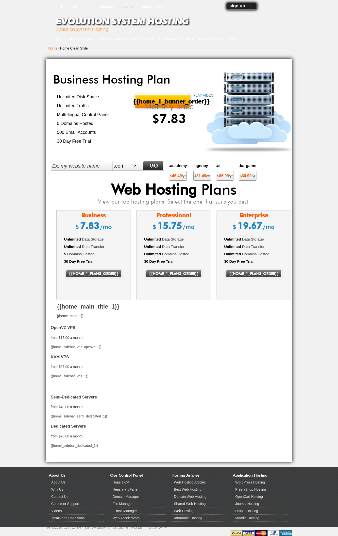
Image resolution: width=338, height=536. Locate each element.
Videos (56, 511)
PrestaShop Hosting (250, 489)
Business (94, 215)
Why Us (57, 489)
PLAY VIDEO (203, 95)
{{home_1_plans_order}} (94, 274)
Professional (173, 215)
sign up (237, 5)
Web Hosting (184, 511)
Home (58, 39)
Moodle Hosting (247, 518)
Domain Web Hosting (190, 497)
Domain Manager (126, 497)
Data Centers (211, 39)
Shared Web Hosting (190, 504)
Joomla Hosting (247, 504)
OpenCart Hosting (249, 497)
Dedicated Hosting (176, 39)
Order (235, 39)
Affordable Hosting (188, 518)
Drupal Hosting (246, 511)
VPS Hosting (142, 39)
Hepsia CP (121, 482)
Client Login (68, 7)
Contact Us (59, 497)
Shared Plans (81, 39)
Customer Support (65, 504)
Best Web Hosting (188, 489)
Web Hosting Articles (190, 482)
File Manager (123, 504)
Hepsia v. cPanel (125, 489)
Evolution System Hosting (122, 21)
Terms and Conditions (67, 518)
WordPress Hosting (250, 482)
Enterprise (253, 215)
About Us (58, 482)
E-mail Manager (125, 511)
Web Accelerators (126, 518)
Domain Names (112, 39)
